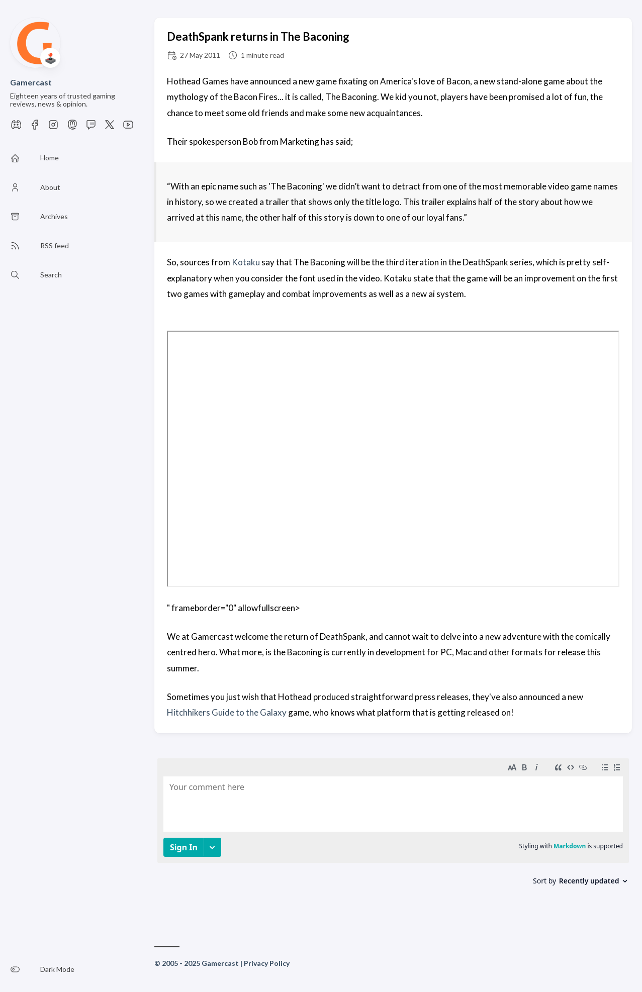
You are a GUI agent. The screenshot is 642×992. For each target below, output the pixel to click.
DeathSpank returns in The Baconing (258, 36)
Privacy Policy (267, 963)
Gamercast (31, 82)
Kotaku (246, 262)
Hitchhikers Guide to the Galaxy (227, 712)
